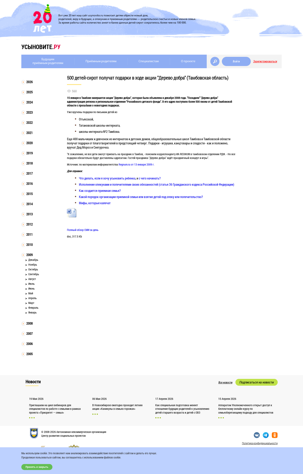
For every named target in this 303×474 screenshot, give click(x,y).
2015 (29, 194)
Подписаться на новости (256, 382)
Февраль (33, 307)
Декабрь (33, 260)
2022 (29, 122)
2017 (29, 173)
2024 (29, 102)
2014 (29, 204)
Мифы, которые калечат (95, 203)
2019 (29, 153)
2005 (29, 354)
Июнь (31, 288)
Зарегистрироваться (265, 61)
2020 (29, 143)
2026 (29, 82)
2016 (29, 183)
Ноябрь (32, 264)
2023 (29, 112)
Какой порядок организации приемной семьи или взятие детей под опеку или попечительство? (141, 197)
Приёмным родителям (101, 61)
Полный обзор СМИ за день (82, 230)
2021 (29, 133)
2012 (29, 224)
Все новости (225, 382)
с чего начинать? (150, 178)
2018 (29, 163)
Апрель (32, 298)
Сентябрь (33, 274)
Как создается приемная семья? (100, 190)
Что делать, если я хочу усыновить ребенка (107, 178)
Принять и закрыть (37, 467)
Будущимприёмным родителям (47, 61)
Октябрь (33, 269)
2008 (29, 323)
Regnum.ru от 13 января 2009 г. (136, 164)
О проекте (188, 61)
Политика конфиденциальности (260, 443)
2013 (29, 214)
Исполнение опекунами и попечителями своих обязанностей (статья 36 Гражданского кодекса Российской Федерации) (156, 184)
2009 (29, 255)
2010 (29, 244)
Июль (31, 284)
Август (32, 279)
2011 (29, 234)
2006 (29, 344)
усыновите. (40, 47)
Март (31, 303)
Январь (32, 312)
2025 (29, 92)
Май (30, 293)
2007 (29, 333)
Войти (236, 61)
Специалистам (149, 61)
